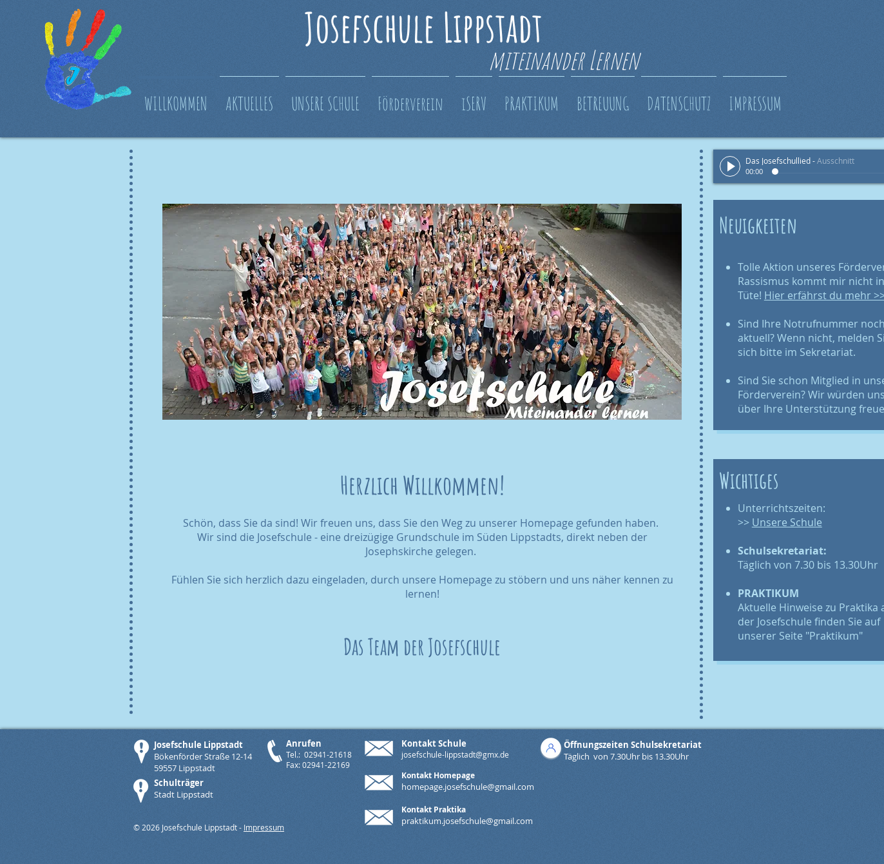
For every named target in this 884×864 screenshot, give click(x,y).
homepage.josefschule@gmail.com (467, 786)
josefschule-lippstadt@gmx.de (455, 754)
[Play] (730, 166)
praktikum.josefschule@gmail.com (467, 821)
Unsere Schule (787, 522)
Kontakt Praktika (433, 809)
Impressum (264, 827)
